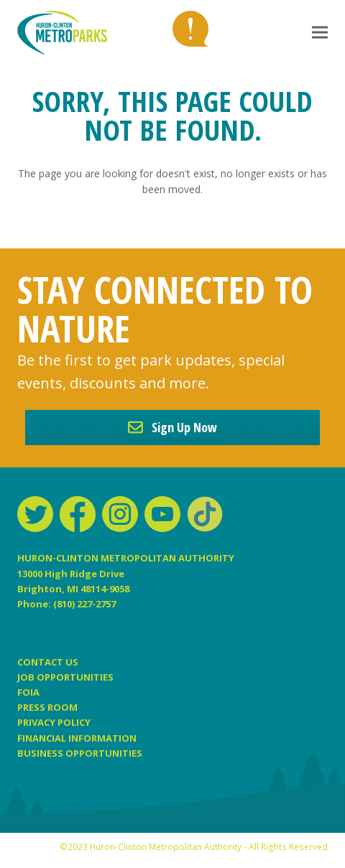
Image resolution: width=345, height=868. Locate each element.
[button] (320, 33)
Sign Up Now (173, 427)
